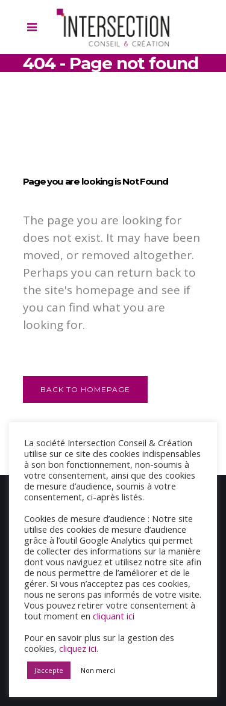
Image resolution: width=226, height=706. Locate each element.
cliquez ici (77, 648)
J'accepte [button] (48, 670)
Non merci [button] (98, 670)
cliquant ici (113, 616)
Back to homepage (85, 389)
